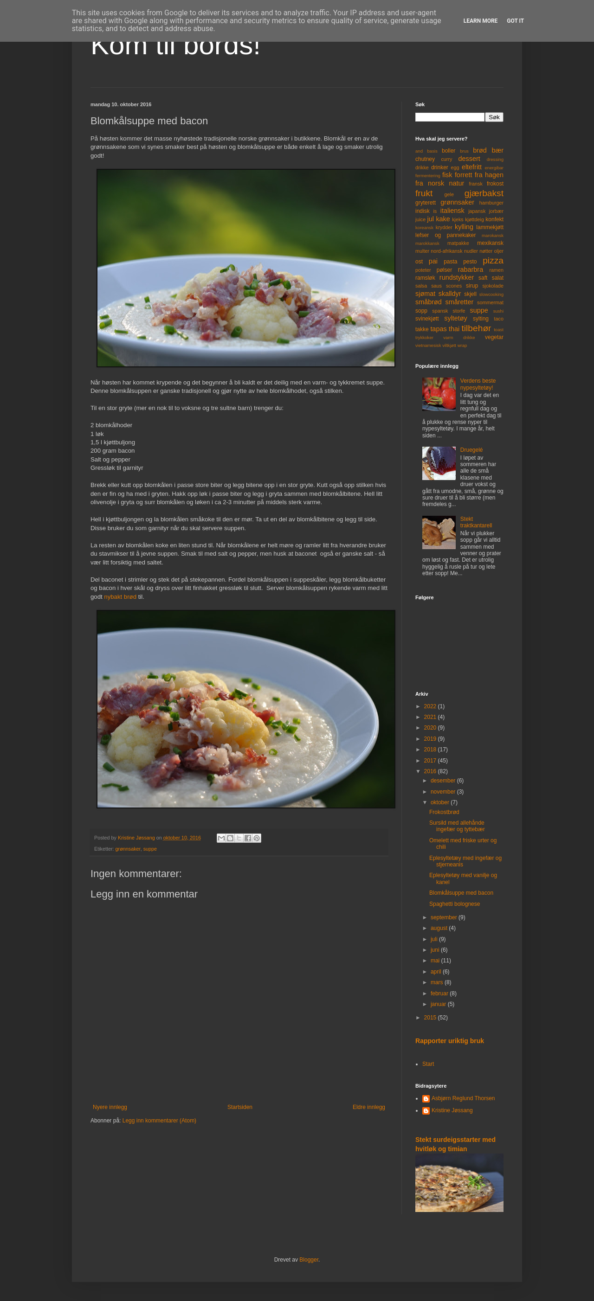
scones (454, 285)
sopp (421, 311)
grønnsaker (128, 849)
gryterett (425, 202)
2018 (431, 749)
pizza (493, 260)
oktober (441, 802)
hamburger (491, 202)
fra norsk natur (439, 183)
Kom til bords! (175, 44)
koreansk (424, 227)
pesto (470, 261)
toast (499, 329)
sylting (481, 318)
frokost (495, 183)
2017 (431, 760)
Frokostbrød (444, 812)
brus (464, 151)
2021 (431, 717)
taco (499, 318)
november (444, 791)
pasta (450, 261)
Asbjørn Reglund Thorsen (463, 1098)
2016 (431, 771)
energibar (494, 167)
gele (449, 194)
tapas (438, 329)
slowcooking (491, 294)
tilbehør (476, 328)
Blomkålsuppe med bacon (461, 893)
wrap (462, 345)
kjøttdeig (474, 219)
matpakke (458, 243)
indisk (422, 211)
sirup (472, 285)
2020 (431, 727)
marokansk (493, 235)
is (435, 211)
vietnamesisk (428, 345)
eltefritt (472, 167)
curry (446, 159)
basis (432, 151)
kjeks (458, 219)
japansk (476, 211)
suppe (150, 849)
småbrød (428, 302)
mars (438, 982)
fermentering (427, 175)
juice (420, 219)
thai (454, 329)
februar (440, 993)
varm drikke (459, 337)
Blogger (308, 1259)
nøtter (485, 251)
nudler (471, 251)
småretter (460, 302)
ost (419, 261)
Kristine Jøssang (452, 1110)
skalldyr (450, 293)
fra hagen (489, 175)
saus (436, 285)
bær (497, 150)
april (437, 971)
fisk (447, 175)
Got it (515, 21)
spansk (440, 311)
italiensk (452, 210)
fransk (475, 183)
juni (436, 950)
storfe (458, 311)
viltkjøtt (449, 345)
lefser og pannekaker (445, 235)
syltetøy (455, 318)
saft (482, 278)
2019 (431, 739)
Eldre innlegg (369, 1107)
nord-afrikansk (446, 251)
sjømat (425, 293)
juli (435, 939)
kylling (464, 227)
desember (444, 780)
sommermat (490, 302)
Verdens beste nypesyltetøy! (478, 384)
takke (422, 329)
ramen (496, 270)
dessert (469, 158)
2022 (431, 706)
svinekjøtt (427, 318)
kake (443, 219)
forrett (463, 175)
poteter (423, 270)
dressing (495, 159)
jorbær (496, 211)
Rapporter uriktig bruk (449, 1041)
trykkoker (424, 337)
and (419, 151)
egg (455, 167)
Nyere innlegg (110, 1107)
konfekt (494, 219)
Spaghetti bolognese (454, 904)
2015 (431, 1017)
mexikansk (490, 243)
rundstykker (456, 277)
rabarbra (470, 269)
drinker (439, 167)
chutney (425, 159)
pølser (444, 270)
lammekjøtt (490, 227)
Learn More (481, 21)
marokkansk (427, 243)
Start (428, 1064)
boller (448, 150)
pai (433, 261)
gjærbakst (484, 193)
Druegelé (471, 450)
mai (436, 960)
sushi (498, 311)
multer (422, 251)
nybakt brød (120, 596)
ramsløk (425, 278)
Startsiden (239, 1107)
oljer (499, 251)
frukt (424, 193)
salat (498, 278)
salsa (421, 285)
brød (480, 150)
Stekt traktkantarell (476, 522)
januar (439, 1004)
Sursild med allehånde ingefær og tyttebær (457, 826)
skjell (470, 294)
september (444, 917)
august (440, 928)
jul (430, 219)
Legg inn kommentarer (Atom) (159, 1120)
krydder (444, 227)
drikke (422, 167)
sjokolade (493, 285)
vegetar (494, 337)
